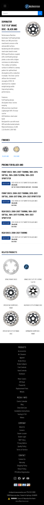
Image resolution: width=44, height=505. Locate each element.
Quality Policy (22, 446)
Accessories (22, 351)
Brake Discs (22, 361)
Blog (22, 404)
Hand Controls (22, 370)
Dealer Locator (22, 433)
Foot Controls (22, 367)
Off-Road (22, 382)
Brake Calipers (22, 364)
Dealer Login (22, 436)
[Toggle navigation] (5, 6)
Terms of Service (22, 449)
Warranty (22, 462)
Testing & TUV (22, 414)
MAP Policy (22, 440)
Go (40, 13)
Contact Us (22, 459)
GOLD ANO (16, 156)
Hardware (22, 374)
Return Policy (22, 469)
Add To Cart (6, 183)
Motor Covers (22, 379)
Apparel (22, 357)
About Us (22, 427)
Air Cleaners (22, 354)
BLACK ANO (5, 156)
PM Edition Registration (22, 472)
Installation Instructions (22, 411)
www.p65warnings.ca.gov (22, 501)
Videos (22, 417)
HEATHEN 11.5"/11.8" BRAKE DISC (33, 305)
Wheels (22, 392)
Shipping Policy (22, 465)
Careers (22, 430)
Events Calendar (22, 401)
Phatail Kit (22, 385)
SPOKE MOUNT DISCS (11, 279)
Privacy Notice (22, 443)
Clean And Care (22, 407)
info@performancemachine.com (17, 492)
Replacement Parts (22, 388)
